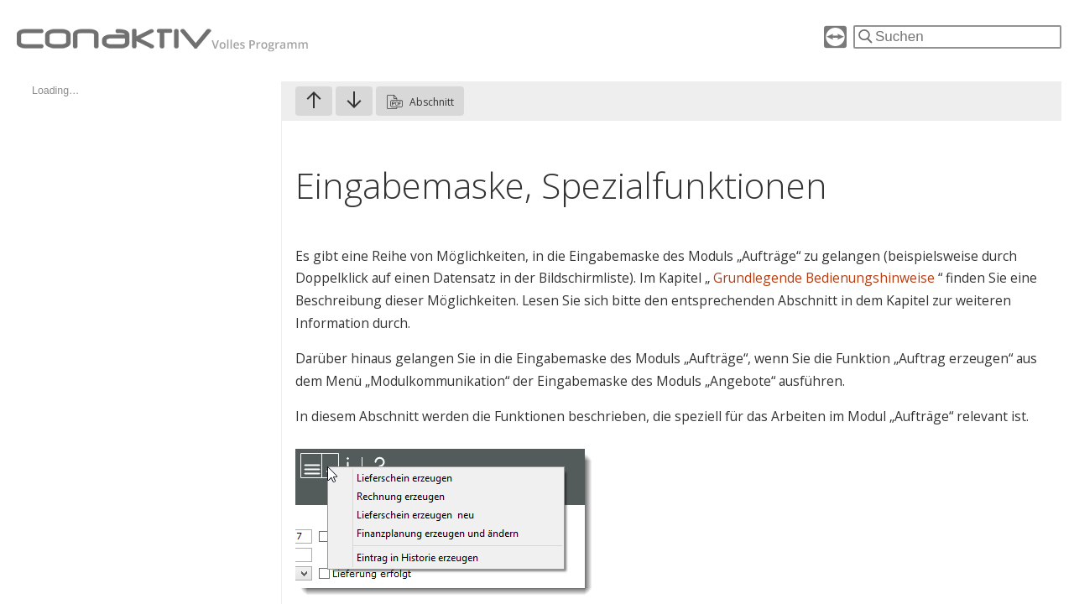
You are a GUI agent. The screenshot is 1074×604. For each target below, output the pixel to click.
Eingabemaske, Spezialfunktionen (561, 185)
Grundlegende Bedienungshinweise (825, 277)
